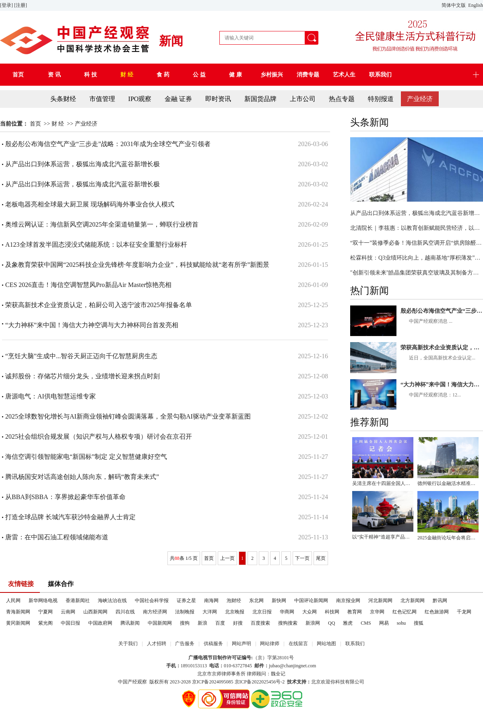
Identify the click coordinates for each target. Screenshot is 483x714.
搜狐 (418, 623)
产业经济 (420, 98)
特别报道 (381, 98)
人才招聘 (156, 643)
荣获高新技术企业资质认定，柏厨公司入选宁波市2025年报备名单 (441, 348)
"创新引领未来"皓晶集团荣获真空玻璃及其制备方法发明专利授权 (416, 273)
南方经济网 (155, 612)
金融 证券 (178, 98)
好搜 (238, 623)
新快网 (279, 600)
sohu (401, 623)
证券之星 (186, 600)
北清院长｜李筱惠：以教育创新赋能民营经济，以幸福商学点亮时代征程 (416, 228)
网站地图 (326, 643)
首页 (35, 124)
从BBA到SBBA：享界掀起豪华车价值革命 (65, 496)
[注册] (21, 5)
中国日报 (70, 623)
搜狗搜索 (287, 623)
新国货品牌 (260, 98)
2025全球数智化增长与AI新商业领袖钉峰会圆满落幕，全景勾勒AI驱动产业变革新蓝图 (128, 416)
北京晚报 (234, 612)
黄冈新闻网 (18, 623)
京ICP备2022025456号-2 (260, 682)
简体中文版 (454, 5)
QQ (331, 623)
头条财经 (63, 98)
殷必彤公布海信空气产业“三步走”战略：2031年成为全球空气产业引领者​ (441, 311)
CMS (366, 623)
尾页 (321, 558)
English (475, 5)
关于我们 (128, 643)
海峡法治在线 (112, 600)
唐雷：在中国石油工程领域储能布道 (56, 537)
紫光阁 (45, 623)
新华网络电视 (43, 600)
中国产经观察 (132, 682)
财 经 (58, 124)
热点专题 (342, 98)
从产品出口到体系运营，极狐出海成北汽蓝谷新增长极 (416, 213)
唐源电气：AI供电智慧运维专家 (50, 396)
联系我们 (355, 643)
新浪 (202, 623)
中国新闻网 (160, 623)
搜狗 (185, 623)
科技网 (332, 612)
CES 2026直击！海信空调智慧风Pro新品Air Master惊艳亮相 (88, 284)
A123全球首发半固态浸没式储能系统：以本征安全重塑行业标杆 (96, 244)
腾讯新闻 (130, 623)
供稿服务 (213, 643)
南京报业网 (348, 600)
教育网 (354, 612)
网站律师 (269, 643)
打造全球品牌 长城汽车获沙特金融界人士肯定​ (70, 517)
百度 (220, 623)
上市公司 (303, 98)
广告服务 (184, 643)
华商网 (287, 612)
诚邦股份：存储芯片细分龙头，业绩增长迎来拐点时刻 (82, 376)
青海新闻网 (18, 612)
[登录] (7, 5)
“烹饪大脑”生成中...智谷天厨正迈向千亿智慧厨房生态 (81, 356)
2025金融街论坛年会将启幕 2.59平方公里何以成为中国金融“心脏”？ (448, 538)
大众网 (309, 612)
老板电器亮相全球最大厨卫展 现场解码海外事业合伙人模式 (89, 204)
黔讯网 (440, 600)
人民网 (13, 600)
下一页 (302, 558)
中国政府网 (100, 623)
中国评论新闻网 (311, 600)
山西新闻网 (95, 612)
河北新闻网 (380, 600)
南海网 (211, 600)
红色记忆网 (404, 612)
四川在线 (125, 612)
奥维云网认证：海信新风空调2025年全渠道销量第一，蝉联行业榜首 (101, 224)
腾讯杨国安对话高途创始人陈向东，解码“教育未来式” (82, 476)
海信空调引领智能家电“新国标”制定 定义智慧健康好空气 (86, 456)
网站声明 (241, 643)
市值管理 (102, 98)
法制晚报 (184, 612)
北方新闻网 (412, 600)
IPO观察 (140, 98)
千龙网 (464, 612)
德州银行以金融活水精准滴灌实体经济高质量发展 (448, 483)
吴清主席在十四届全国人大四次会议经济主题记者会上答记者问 (382, 483)
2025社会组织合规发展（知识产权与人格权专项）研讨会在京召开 (98, 436)
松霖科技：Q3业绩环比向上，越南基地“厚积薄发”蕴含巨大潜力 (416, 258)
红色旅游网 (437, 612)
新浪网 (312, 623)
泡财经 (234, 600)
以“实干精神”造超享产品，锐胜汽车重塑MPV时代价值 (382, 537)
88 (177, 558)
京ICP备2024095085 (212, 682)
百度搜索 (260, 623)
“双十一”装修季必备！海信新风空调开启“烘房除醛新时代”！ (416, 243)
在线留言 (298, 643)
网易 (384, 623)
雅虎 (348, 623)
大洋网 (209, 612)
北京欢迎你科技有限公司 (337, 682)
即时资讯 (218, 98)
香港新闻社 (78, 600)
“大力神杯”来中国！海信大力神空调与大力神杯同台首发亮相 (441, 385)
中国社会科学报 (152, 600)
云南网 (68, 612)
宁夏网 (45, 612)
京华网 (377, 612)
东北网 (256, 600)
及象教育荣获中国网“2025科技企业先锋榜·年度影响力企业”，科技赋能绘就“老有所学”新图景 (137, 264)
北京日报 (262, 612)
